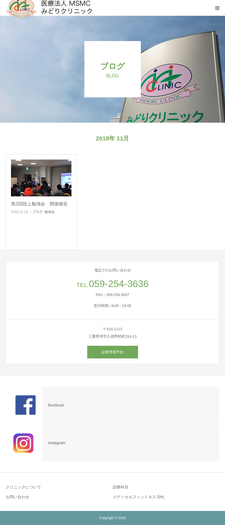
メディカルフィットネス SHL (139, 497)
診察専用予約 (113, 352)
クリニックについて (23, 487)
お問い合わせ (17, 497)
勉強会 (50, 212)
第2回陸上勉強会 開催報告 (39, 203)
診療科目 (120, 487)
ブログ (37, 212)
